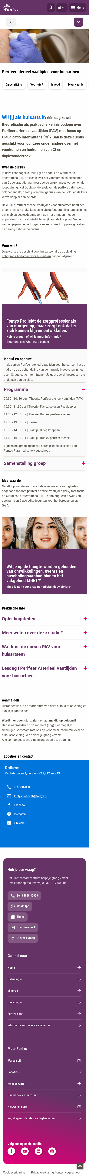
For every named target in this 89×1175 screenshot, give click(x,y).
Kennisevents (44, 1083)
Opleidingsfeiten (18, 618)
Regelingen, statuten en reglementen (44, 1118)
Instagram (20, 814)
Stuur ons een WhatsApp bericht (27, 342)
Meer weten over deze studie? (32, 632)
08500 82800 (22, 787)
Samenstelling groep (25, 463)
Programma (16, 389)
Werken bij (44, 1060)
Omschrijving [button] (13, 84)
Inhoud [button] (55, 84)
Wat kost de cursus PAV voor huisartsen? (31, 650)
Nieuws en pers (44, 1106)
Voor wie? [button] (36, 84)
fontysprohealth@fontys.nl (30, 796)
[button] (51, 7)
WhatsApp (20, 906)
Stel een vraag (23, 938)
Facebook (20, 805)
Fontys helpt (44, 1013)
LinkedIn (19, 823)
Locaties (44, 1072)
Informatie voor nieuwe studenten (44, 1025)
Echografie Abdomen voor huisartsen (26, 256)
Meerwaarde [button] (76, 84)
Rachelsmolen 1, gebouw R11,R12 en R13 (32, 773)
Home (44, 967)
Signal (18, 917)
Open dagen (44, 1002)
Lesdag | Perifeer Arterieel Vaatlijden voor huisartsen (39, 672)
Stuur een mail (23, 927)
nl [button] (62, 7)
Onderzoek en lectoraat (44, 1095)
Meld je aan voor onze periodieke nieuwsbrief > (38, 587)
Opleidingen (44, 979)
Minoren (44, 990)
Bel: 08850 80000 (24, 896)
